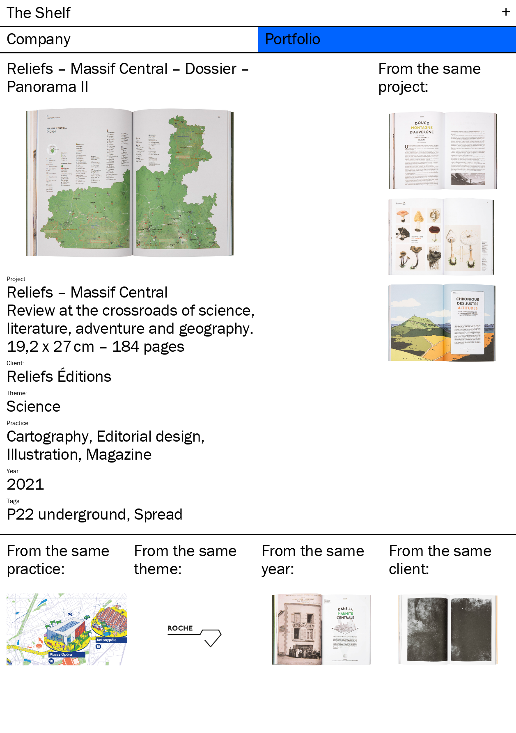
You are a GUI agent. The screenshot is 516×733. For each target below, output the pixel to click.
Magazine (118, 454)
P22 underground (66, 514)
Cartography (48, 436)
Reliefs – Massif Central (87, 292)
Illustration (42, 454)
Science (33, 406)
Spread (158, 514)
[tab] (129, 39)
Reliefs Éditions (59, 376)
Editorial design (148, 436)
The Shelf (38, 12)
